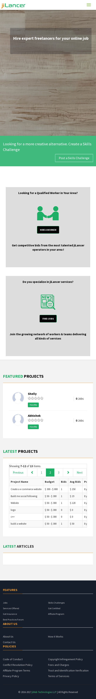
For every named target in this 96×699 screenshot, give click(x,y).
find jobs (48, 318)
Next (80, 472)
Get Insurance (10, 613)
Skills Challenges (56, 602)
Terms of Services (58, 676)
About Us (8, 636)
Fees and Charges (58, 665)
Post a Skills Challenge (74, 158)
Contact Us (9, 642)
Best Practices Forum (13, 619)
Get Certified (54, 608)
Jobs (5, 602)
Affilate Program (56, 613)
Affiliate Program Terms (16, 670)
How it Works (55, 636)
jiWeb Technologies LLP (44, 692)
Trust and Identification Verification (68, 670)
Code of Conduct (13, 659)
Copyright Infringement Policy (65, 659)
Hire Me (33, 404)
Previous (18, 472)
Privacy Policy (11, 676)
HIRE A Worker (48, 229)
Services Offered (11, 608)
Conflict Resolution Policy (18, 665)
